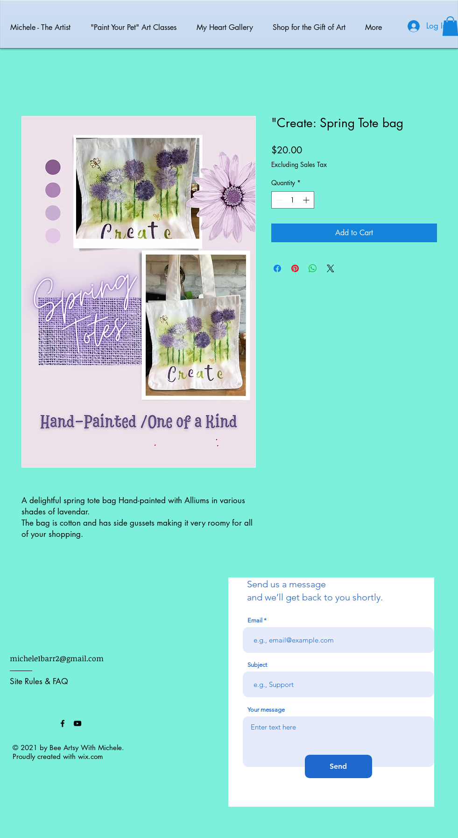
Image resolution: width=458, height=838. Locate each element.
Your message (266, 710)
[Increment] (307, 200)
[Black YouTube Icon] (77, 723)
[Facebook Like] (33, 723)
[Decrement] (278, 200)
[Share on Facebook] (277, 268)
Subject (257, 665)
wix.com (90, 756)
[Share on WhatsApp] (312, 268)
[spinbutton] (292, 200)
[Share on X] (330, 268)
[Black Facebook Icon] (62, 723)
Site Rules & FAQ (39, 681)
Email (254, 620)
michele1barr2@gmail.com (57, 658)
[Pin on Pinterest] (295, 268)
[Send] (338, 766)
